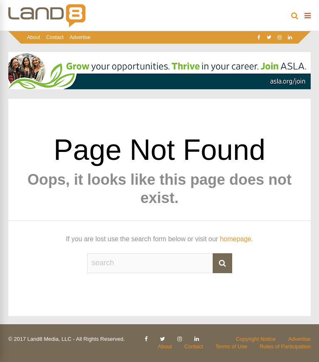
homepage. (236, 238)
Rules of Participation (285, 346)
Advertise (80, 37)
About (33, 37)
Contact (54, 37)
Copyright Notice (256, 339)
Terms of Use (232, 346)
